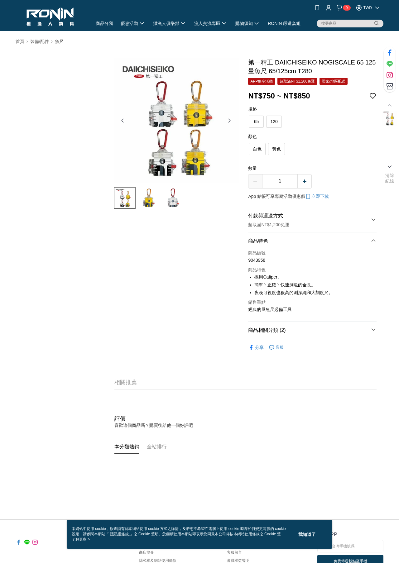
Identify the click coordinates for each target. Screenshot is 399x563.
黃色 (276, 148)
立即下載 (317, 196)
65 (256, 121)
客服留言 (234, 552)
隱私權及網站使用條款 (157, 560)
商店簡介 (146, 552)
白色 (257, 148)
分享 (256, 347)
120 (273, 121)
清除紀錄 (389, 178)
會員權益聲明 (238, 560)
